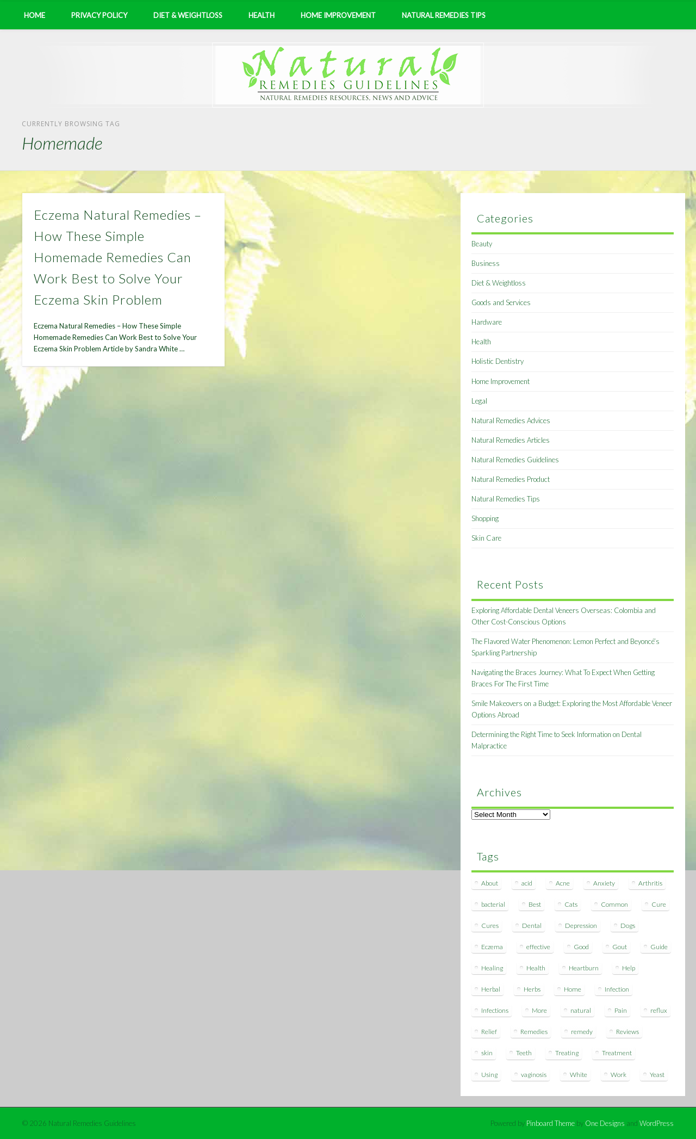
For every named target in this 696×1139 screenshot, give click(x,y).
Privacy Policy (99, 15)
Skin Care (486, 538)
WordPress (656, 1123)
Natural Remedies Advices (510, 420)
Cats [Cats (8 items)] (570, 904)
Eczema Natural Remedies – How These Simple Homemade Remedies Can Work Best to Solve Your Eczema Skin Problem (118, 257)
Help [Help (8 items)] (628, 968)
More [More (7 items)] (539, 1010)
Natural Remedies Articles (510, 440)
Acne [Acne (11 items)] (563, 883)
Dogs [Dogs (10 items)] (627, 925)
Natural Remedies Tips (444, 15)
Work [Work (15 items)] (618, 1074)
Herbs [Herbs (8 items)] (532, 989)
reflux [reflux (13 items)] (658, 1010)
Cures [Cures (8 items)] (490, 925)
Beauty (481, 243)
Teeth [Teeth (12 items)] (524, 1053)
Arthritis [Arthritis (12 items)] (650, 883)
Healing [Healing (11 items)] (492, 968)
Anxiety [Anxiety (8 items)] (604, 883)
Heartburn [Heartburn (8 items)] (584, 968)
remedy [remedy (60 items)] (582, 1031)
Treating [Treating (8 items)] (567, 1053)
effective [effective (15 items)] (538, 947)
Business (485, 263)
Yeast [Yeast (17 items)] (657, 1074)
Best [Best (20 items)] (535, 904)
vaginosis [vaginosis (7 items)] (533, 1074)
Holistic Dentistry (497, 361)
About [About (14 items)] (489, 883)
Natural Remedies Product (510, 479)
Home (34, 15)
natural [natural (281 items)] (580, 1010)
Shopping (485, 518)
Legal (479, 401)
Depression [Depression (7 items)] (581, 925)
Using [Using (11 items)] (489, 1074)
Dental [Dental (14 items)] (532, 925)
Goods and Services (501, 302)
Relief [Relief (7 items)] (489, 1031)
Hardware (486, 322)
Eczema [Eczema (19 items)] (492, 947)
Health (261, 15)
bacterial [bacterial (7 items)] (493, 904)
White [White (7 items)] (578, 1074)
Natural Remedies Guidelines (515, 459)
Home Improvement (338, 15)
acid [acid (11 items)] (526, 883)
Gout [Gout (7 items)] (619, 947)
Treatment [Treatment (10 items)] (617, 1053)
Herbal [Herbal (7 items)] (490, 989)
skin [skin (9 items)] (487, 1053)
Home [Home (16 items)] (572, 989)
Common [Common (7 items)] (614, 904)
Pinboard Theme (550, 1123)
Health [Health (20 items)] (535, 968)
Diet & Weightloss (187, 15)
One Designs (605, 1123)
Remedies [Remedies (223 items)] (534, 1031)
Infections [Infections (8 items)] (494, 1010)
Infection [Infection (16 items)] (617, 989)
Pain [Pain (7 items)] (620, 1010)
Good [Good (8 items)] (581, 947)
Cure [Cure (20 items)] (658, 904)
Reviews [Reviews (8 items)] (627, 1031)
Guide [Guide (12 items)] (659, 947)
